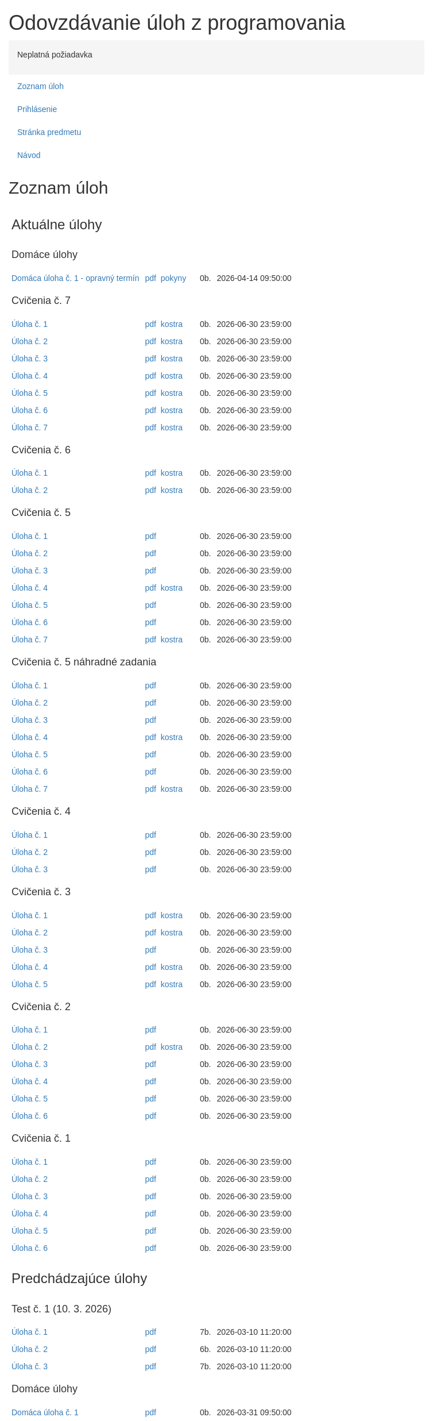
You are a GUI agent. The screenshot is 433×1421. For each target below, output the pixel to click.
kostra (172, 324)
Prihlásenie (37, 109)
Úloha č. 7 (29, 427)
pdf (150, 278)
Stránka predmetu (49, 132)
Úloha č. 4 (29, 375)
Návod (28, 155)
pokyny (173, 278)
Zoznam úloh (40, 86)
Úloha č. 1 (29, 324)
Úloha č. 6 (29, 410)
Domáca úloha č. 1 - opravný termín (75, 278)
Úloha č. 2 (29, 341)
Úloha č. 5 (29, 393)
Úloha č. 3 (29, 358)
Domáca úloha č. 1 (45, 1412)
